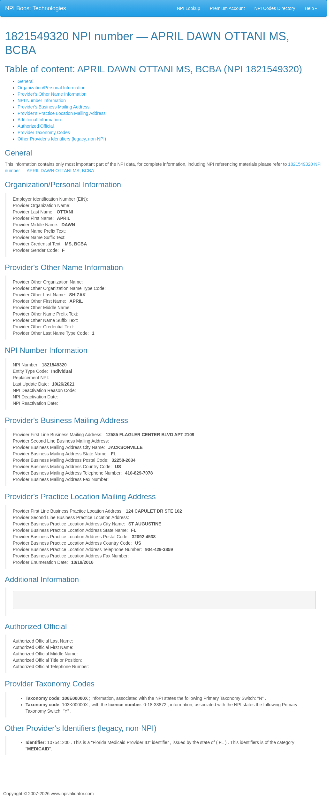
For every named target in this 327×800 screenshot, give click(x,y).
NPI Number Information (42, 100)
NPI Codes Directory (275, 8)
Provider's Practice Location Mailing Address (62, 113)
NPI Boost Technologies (35, 8)
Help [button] (311, 8)
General (26, 81)
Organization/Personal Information (51, 87)
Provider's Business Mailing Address (53, 106)
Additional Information (39, 119)
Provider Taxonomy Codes (44, 132)
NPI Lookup (188, 8)
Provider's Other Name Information (52, 94)
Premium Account (227, 8)
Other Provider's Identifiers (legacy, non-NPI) (62, 138)
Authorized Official (36, 126)
